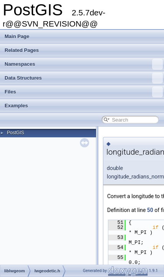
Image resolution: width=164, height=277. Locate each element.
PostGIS (15, 132)
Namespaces (84, 64)
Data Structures (84, 78)
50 (150, 210)
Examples (16, 105)
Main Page (17, 36)
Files (84, 92)
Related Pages (22, 50)
